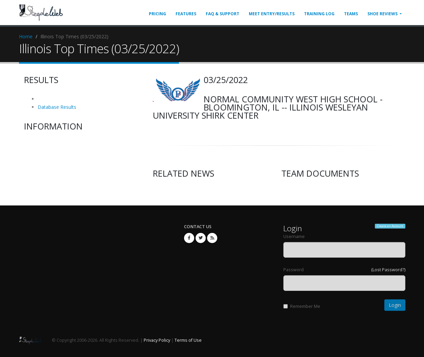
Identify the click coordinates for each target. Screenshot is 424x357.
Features (186, 14)
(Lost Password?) (388, 270)
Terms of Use (188, 340)
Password (293, 270)
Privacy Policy (157, 340)
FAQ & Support (222, 14)
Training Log (319, 14)
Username (294, 236)
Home (26, 36)
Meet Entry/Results (272, 14)
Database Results (57, 107)
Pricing (157, 14)
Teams (351, 14)
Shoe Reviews (382, 14)
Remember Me (301, 306)
